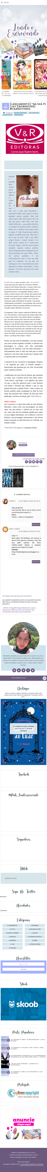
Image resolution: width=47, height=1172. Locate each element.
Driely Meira (14, 529)
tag (13, 944)
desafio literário (13, 933)
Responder (36, 524)
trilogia (13, 948)
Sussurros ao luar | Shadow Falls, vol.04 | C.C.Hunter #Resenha (23, 729)
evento (35, 933)
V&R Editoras (18, 115)
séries (35, 941)
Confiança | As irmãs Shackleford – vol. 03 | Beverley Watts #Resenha (12, 93)
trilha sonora (35, 944)
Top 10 (13, 929)
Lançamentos (7, 115)
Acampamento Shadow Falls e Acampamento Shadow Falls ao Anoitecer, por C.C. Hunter (28, 1056)
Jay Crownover (34, 113)
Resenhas (35, 926)
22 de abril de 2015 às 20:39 (29, 531)
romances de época (35, 937)
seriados (13, 941)
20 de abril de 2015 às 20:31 (29, 501)
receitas (13, 937)
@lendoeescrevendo (11, 878)
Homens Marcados (20, 113)
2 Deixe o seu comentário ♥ (24, 455)
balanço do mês (35, 929)
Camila (12, 501)
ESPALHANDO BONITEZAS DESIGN (32, 1164)
